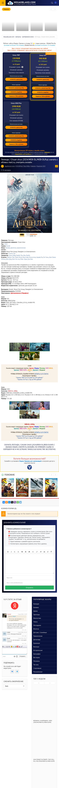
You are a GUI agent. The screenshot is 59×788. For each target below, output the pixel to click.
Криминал (36, 643)
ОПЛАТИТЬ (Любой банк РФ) (16, 88)
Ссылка (14, 646)
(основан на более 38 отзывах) (14, 45)
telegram (47, 152)
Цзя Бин (30, 259)
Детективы (36, 640)
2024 (5, 244)
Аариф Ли (39, 257)
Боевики (36, 607)
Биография (36, 654)
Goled (8, 632)
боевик (8, 248)
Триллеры (36, 615)
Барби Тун (19, 255)
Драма (35, 611)
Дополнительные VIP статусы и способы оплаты (29, 150)
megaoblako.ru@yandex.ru (23, 154)
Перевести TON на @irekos (16, 96)
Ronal (8, 638)
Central (9, 614)
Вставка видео (18, 646)
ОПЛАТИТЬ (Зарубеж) (16, 92)
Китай (8, 246)
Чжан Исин (18, 257)
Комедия (36, 604)
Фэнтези (36, 629)
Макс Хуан (23, 259)
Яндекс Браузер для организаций (30, 461)
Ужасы (35, 622)
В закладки (6, 170)
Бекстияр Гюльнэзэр (29, 257)
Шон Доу (9, 259)
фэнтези (13, 248)
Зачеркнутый (9, 646)
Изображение (16, 646)
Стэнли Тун (11, 253)
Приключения (37, 636)
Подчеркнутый (7, 646)
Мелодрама (37, 625)
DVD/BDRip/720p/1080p (23, 166)
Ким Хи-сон (16, 259)
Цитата (22, 646)
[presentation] (51, 9)
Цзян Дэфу (12, 255)
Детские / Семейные (40, 632)
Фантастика (37, 618)
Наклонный (5, 646)
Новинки (33, 166)
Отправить (29, 588)
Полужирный (3, 646)
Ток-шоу (36, 665)
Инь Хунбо (26, 255)
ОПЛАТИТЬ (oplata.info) (16, 79)
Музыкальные (37, 672)
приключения (21, 248)
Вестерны (36, 657)
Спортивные (37, 668)
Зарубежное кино (10, 166)
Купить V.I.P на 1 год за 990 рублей (29, 379)
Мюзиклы (36, 661)
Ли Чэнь (45, 257)
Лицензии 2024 (41, 166)
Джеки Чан (10, 257)
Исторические (38, 650)
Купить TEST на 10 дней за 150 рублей (29, 378)
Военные (36, 647)
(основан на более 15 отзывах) (45, 45)
